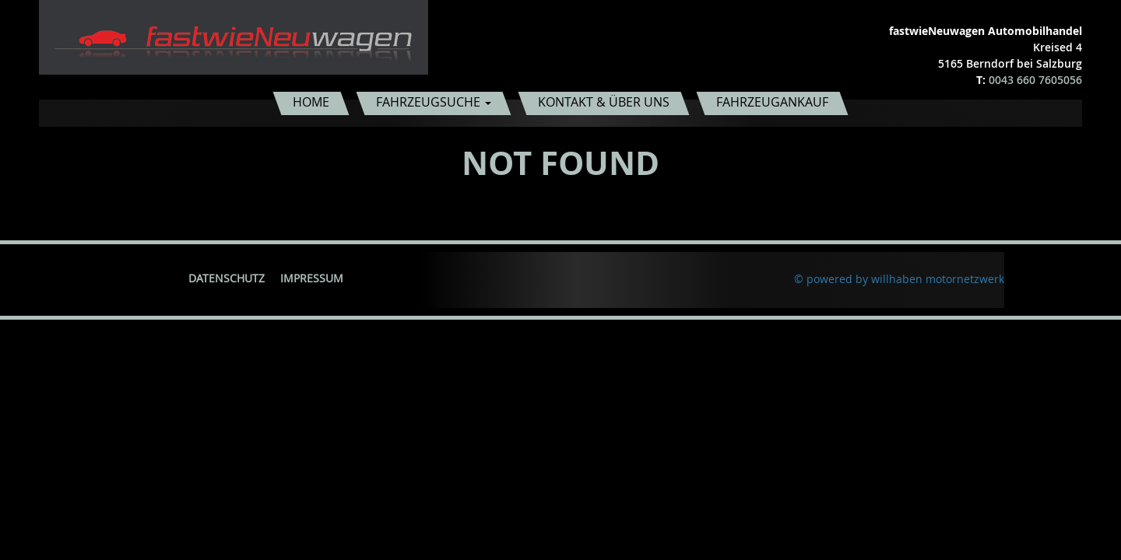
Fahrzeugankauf (772, 101)
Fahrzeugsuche (433, 101)
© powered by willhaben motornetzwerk (899, 278)
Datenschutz (226, 278)
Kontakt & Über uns (603, 101)
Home (311, 101)
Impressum (311, 278)
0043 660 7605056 (1035, 79)
